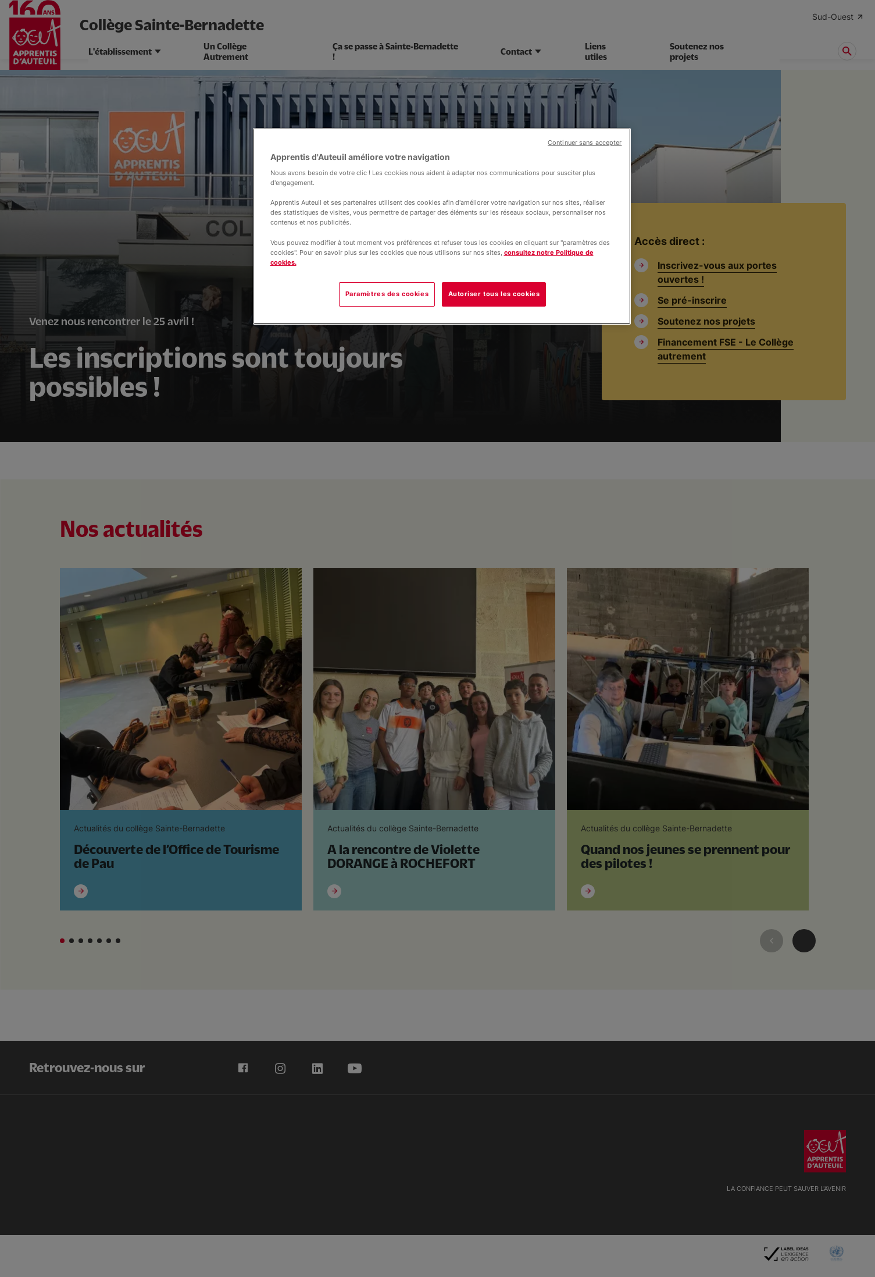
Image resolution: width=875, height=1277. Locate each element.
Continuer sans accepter (585, 143)
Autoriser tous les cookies (494, 294)
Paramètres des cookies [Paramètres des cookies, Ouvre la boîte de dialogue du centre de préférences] (387, 294)
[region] (442, 226)
